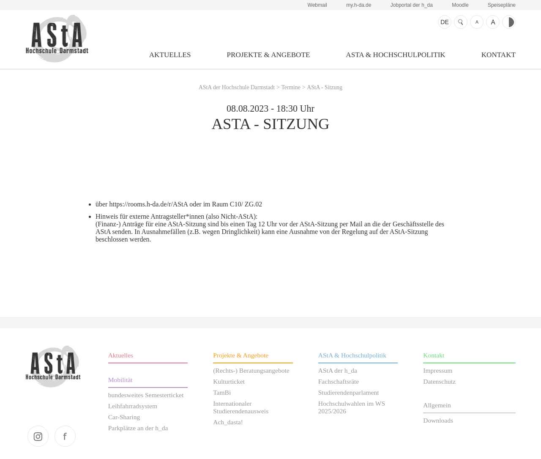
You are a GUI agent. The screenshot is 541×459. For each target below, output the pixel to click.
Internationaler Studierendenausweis (240, 407)
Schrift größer (493, 22)
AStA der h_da (337, 370)
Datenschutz (439, 381)
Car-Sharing (124, 417)
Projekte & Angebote (268, 55)
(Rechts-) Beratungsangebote (251, 370)
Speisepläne (502, 5)
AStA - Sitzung (324, 87)
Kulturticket (229, 381)
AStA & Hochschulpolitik (395, 55)
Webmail (317, 5)
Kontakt (498, 55)
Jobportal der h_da (412, 5)
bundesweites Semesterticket (146, 395)
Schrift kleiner (477, 22)
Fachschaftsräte (338, 381)
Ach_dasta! (228, 422)
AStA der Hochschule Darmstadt (56, 38)
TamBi (222, 392)
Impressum (437, 370)
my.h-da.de (358, 5)
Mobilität (120, 379)
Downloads (438, 420)
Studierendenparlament (348, 392)
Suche (460, 22)
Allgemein (437, 405)
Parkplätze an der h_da (138, 428)
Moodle (460, 5)
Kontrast (509, 22)
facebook (65, 436)
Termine (290, 87)
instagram (38, 436)
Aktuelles (170, 55)
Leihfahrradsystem (132, 406)
